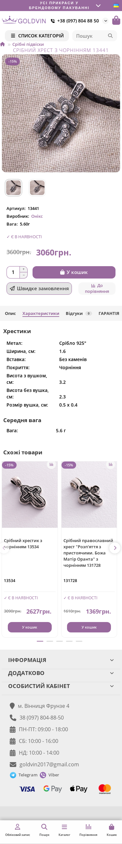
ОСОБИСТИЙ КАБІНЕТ (61, 686)
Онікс (37, 216)
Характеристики (40, 313)
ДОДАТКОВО (61, 673)
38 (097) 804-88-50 (42, 717)
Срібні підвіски (28, 44)
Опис (10, 313)
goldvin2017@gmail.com (49, 764)
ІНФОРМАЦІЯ (61, 660)
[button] (114, 547)
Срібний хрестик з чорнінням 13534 (23, 544)
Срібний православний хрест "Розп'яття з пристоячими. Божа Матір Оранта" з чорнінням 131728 (88, 553)
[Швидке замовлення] (39, 288)
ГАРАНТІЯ (109, 313)
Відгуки (79, 313)
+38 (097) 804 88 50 (73, 21)
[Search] (94, 35)
